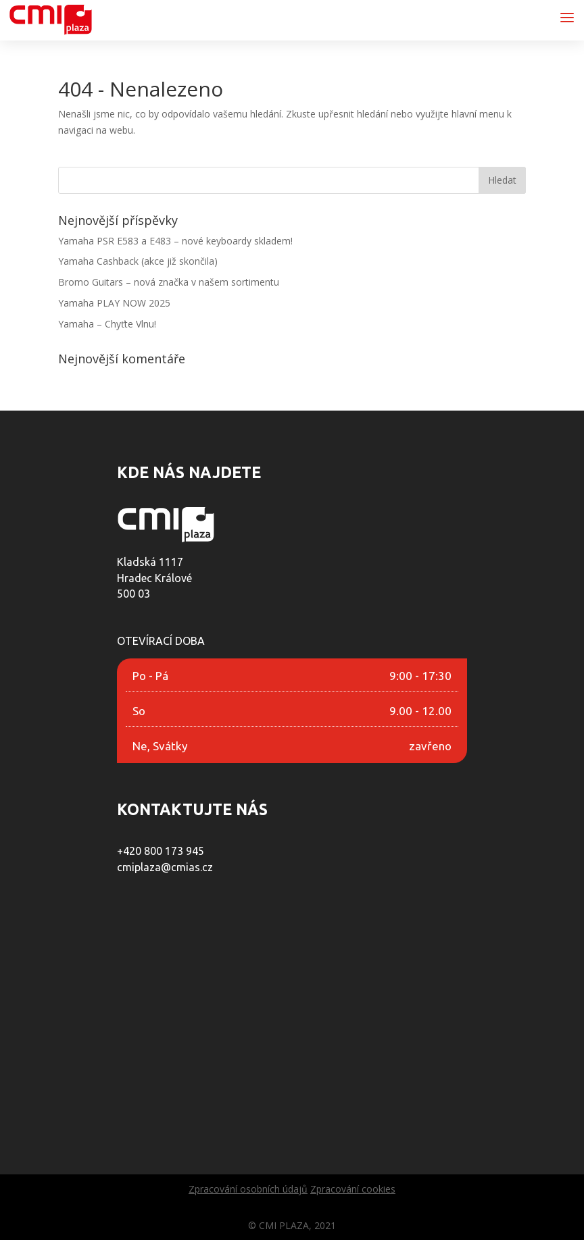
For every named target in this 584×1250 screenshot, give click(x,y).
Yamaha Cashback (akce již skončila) (138, 261)
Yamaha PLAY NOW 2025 (114, 302)
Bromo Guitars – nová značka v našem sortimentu (168, 282)
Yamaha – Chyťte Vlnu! (107, 323)
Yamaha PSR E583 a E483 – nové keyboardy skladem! (175, 240)
